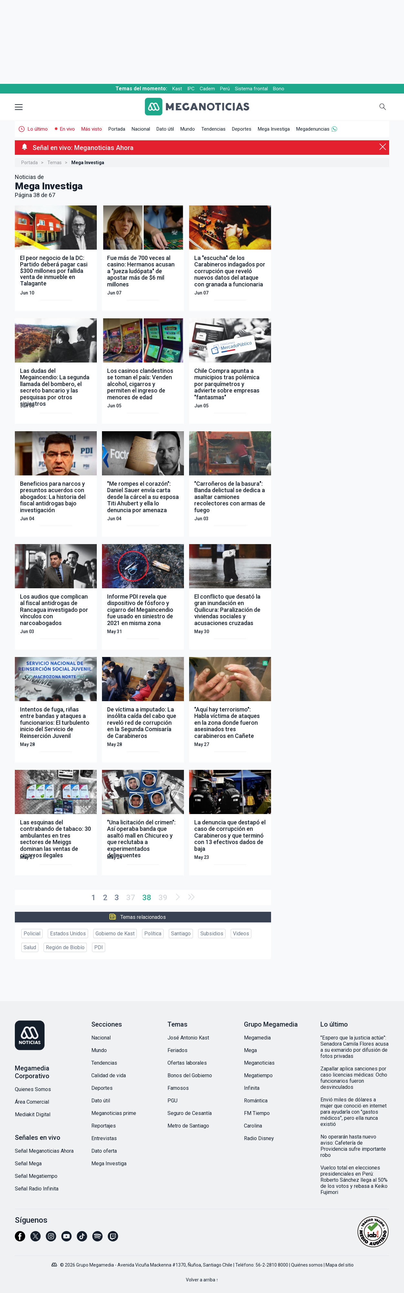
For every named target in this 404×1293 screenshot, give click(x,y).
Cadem (207, 89)
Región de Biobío (65, 947)
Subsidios (211, 933)
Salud (30, 947)
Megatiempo (258, 1075)
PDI (98, 947)
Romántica (256, 1101)
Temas (54, 162)
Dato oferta (104, 1151)
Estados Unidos (68, 933)
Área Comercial (32, 1102)
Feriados (177, 1050)
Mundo (187, 129)
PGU (172, 1101)
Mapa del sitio (340, 1265)
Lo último (38, 129)
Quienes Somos (33, 1089)
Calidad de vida (108, 1075)
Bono (278, 89)
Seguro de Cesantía (189, 1113)
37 (130, 897)
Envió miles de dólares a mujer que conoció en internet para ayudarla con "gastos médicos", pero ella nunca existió (353, 1112)
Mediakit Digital (32, 1114)
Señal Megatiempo (36, 1176)
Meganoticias (259, 1063)
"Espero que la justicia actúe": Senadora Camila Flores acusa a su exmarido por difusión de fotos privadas (354, 1047)
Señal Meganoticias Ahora (44, 1151)
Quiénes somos (307, 1265)
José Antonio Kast (188, 1038)
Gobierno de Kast (115, 933)
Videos (241, 933)
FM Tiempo (257, 1113)
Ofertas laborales (187, 1063)
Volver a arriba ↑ (202, 1279)
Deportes (241, 129)
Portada (116, 129)
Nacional (141, 129)
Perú (225, 89)
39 (162, 897)
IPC (191, 89)
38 (146, 897)
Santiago (181, 933)
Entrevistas (104, 1138)
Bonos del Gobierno (189, 1075)
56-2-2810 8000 (272, 1265)
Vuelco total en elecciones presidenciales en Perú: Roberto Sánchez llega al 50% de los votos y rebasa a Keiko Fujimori (354, 1180)
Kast (177, 89)
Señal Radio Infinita (36, 1189)
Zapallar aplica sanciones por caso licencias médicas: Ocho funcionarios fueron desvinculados (353, 1078)
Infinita (251, 1088)
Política (152, 933)
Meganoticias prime (113, 1113)
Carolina (253, 1126)
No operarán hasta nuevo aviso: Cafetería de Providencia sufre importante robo (353, 1146)
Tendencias (213, 129)
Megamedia (257, 1038)
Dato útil (165, 129)
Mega (250, 1050)
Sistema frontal (251, 89)
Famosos (178, 1088)
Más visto (91, 129)
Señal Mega (28, 1163)
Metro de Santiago (188, 1126)
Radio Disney (259, 1138)
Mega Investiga (274, 129)
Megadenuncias (312, 129)
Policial (32, 933)
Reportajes (103, 1126)
